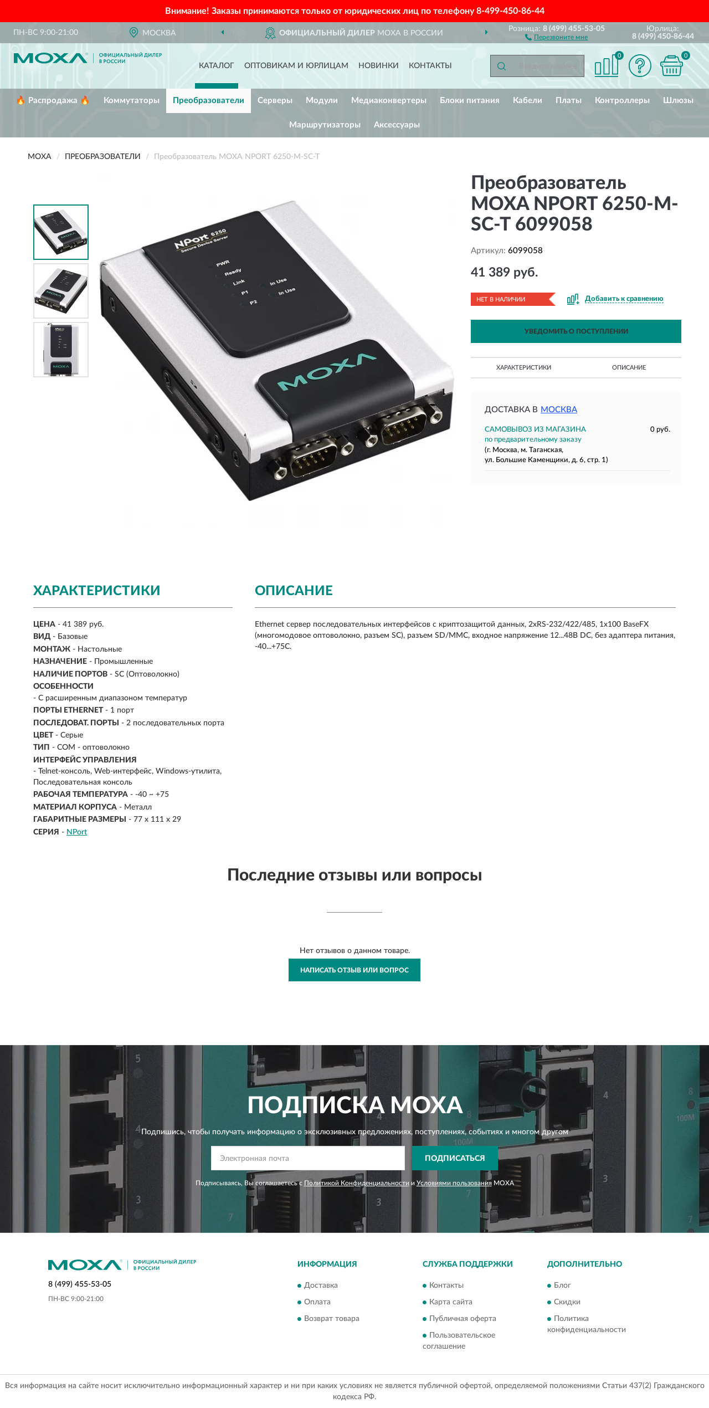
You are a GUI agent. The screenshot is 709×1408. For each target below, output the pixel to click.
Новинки (378, 66)
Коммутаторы (132, 100)
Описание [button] (629, 368)
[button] (556, 36)
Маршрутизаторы (325, 125)
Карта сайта (450, 1302)
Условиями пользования (454, 1183)
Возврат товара (331, 1319)
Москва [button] (559, 410)
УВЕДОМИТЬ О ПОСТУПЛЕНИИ (576, 331)
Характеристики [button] (523, 368)
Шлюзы (678, 100)
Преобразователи (208, 100)
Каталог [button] (216, 66)
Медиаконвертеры (389, 100)
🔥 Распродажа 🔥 (53, 100)
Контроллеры (622, 100)
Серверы (275, 100)
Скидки (567, 1302)
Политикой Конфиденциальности (356, 1183)
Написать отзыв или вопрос (354, 970)
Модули (322, 100)
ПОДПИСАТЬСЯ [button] (455, 1159)
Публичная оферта (462, 1319)
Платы (569, 100)
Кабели (527, 100)
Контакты (430, 66)
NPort (76, 832)
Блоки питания (470, 100)
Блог (562, 1285)
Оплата (317, 1302)
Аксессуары (397, 125)
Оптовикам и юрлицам (296, 66)
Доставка (321, 1285)
